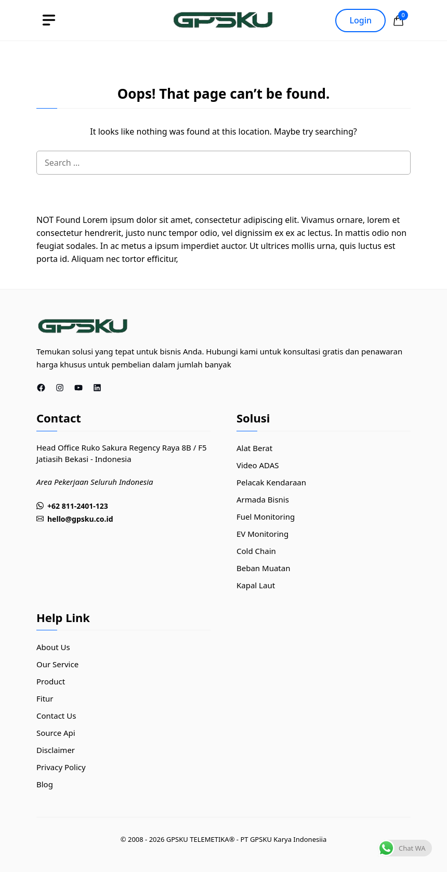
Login (360, 20)
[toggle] (48, 20)
